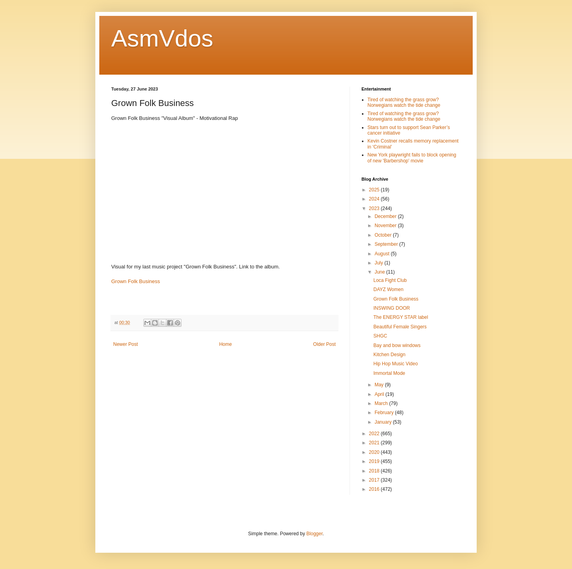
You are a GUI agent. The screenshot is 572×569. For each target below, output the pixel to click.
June (380, 272)
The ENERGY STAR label (400, 317)
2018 (375, 471)
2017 (375, 480)
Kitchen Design (389, 354)
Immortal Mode (389, 373)
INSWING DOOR (391, 308)
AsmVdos (162, 38)
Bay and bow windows (397, 345)
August (383, 254)
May (380, 385)
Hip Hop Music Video (395, 363)
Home (225, 344)
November (386, 225)
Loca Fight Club (390, 280)
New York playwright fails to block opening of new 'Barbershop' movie (411, 157)
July (380, 263)
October (384, 235)
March (382, 403)
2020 (375, 452)
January (384, 422)
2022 (375, 433)
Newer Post (125, 344)
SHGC (380, 336)
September (387, 244)
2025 (375, 190)
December (386, 216)
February (385, 412)
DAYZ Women (388, 289)
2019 (375, 461)
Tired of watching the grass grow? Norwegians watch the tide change (403, 102)
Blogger (314, 533)
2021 (375, 443)
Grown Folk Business (135, 281)
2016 (375, 489)
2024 (375, 199)
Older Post (324, 344)
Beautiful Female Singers (400, 327)
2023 (375, 208)
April (380, 394)
